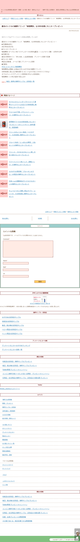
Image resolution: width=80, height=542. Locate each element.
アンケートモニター (8, 432)
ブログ (5, 475)
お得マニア (39, 4)
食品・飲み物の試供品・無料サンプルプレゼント (19, 365)
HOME (40, 218)
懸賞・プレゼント (7, 403)
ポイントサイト (7, 428)
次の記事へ (74, 218)
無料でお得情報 (7, 399)
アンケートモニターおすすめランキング (16, 345)
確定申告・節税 (7, 455)
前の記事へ (5, 218)
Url (4, 273)
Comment (6, 239)
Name (5, 260)
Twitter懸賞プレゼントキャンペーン (14, 370)
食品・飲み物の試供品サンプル (13, 325)
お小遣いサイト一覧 (8, 443)
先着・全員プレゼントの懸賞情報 (14, 517)
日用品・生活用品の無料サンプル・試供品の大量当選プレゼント (25, 378)
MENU (40, 15)
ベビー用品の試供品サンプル (12, 329)
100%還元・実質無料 (8, 411)
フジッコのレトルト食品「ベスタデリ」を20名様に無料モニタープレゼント (22, 135)
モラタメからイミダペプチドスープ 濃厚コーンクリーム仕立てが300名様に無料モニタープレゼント (23, 104)
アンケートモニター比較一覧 (12, 349)
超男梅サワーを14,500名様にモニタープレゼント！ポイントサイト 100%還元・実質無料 (22, 124)
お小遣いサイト (7, 424)
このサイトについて (9, 481)
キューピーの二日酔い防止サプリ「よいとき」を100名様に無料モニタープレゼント (23, 193)
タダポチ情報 (6, 414)
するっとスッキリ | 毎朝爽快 (12, 67)
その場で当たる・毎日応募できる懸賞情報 (17, 521)
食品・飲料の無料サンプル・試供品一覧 (20, 81)
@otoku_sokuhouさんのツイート (10, 389)
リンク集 (5, 484)
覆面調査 (5, 439)
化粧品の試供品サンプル (10, 321)
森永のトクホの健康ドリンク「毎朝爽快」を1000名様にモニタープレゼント (32, 26)
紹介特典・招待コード (9, 418)
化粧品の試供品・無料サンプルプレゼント (17, 361)
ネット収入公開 (7, 447)
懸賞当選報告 (6, 451)
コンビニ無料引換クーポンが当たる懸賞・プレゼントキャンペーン (25, 374)
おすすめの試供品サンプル (11, 317)
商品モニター (6, 436)
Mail (4, 267)
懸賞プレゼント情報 (17, 18)
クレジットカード (7, 465)
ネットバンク (6, 468)
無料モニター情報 (30, 18)
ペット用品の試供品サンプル (12, 333)
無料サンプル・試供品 (9, 407)
